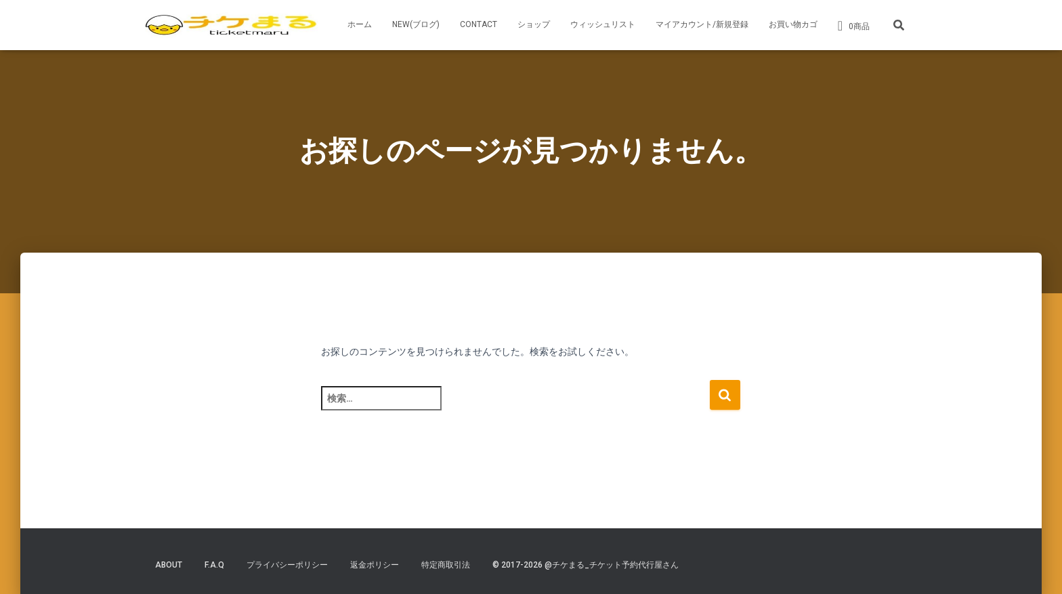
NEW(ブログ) (416, 24)
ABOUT (168, 565)
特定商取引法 (445, 565)
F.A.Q (214, 565)
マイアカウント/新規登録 (702, 24)
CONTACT (478, 24)
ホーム (359, 24)
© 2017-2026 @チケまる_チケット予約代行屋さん (585, 565)
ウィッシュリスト (602, 24)
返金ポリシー (374, 565)
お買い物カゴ (793, 24)
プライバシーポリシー (287, 565)
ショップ (533, 24)
